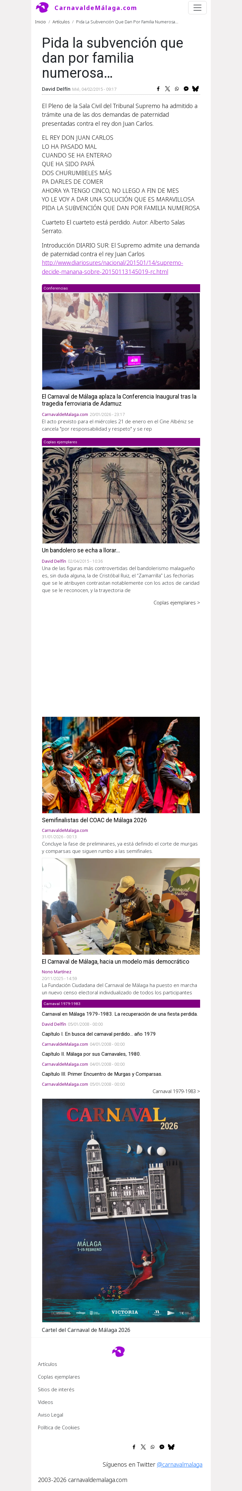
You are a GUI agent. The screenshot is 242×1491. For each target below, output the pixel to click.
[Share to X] (167, 88)
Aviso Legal (50, 1414)
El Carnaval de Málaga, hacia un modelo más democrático (115, 961)
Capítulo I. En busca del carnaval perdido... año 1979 (99, 1034)
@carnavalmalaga (179, 1464)
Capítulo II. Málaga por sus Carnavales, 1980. (91, 1054)
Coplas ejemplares (59, 1376)
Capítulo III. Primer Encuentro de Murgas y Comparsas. (102, 1074)
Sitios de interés (56, 1389)
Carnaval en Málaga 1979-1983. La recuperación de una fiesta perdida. (120, 1014)
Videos (45, 1402)
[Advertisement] (121, 656)
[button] (121, 1209)
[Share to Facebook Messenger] (186, 88)
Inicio (40, 22)
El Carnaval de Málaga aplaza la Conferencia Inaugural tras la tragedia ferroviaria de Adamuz (119, 400)
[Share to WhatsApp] (177, 88)
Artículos (61, 22)
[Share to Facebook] (158, 88)
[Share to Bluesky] (195, 88)
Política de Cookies (59, 1427)
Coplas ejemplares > (177, 602)
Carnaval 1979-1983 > (176, 1091)
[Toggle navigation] (197, 7)
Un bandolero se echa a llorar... (81, 550)
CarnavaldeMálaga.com (96, 8)
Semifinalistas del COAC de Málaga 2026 (94, 820)
